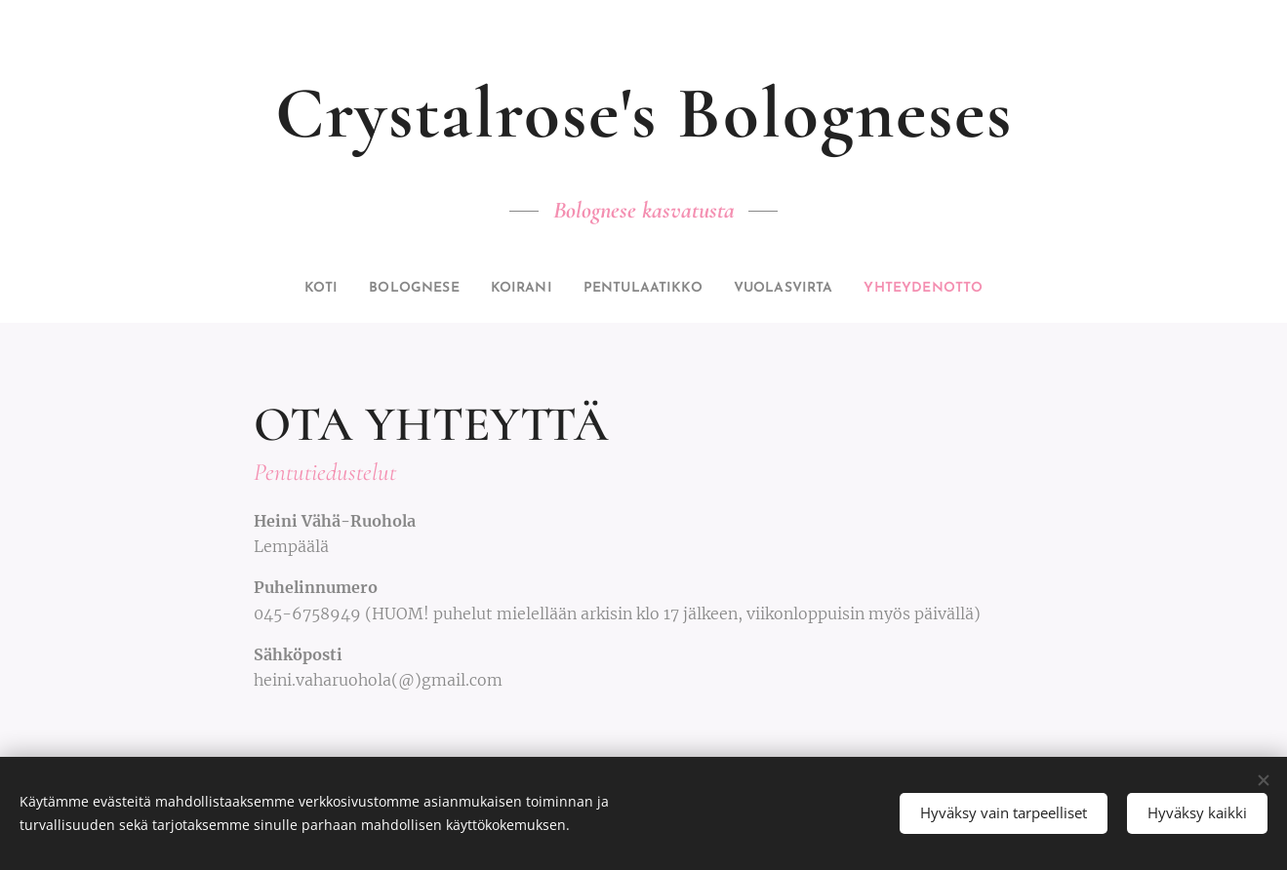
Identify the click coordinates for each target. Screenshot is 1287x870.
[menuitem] (285, 288)
